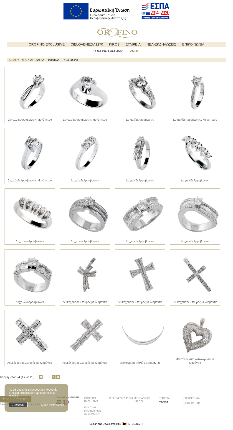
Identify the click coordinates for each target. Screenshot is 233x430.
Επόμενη (54, 377)
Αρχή (41, 377)
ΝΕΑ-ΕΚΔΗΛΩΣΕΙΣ (161, 44)
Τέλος (58, 377)
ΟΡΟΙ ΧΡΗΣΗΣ (191, 403)
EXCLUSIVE (70, 60)
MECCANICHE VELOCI (142, 400)
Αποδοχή (18, 404)
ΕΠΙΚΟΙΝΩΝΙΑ (193, 44)
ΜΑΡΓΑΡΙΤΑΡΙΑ (33, 60)
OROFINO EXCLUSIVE (47, 44)
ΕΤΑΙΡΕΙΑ (133, 44)
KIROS (114, 44)
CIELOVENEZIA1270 (87, 44)
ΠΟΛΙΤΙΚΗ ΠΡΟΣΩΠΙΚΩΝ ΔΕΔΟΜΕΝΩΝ (92, 410)
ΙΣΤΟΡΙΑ (163, 402)
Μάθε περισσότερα (52, 405)
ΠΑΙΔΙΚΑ (53, 60)
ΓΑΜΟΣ (14, 60)
